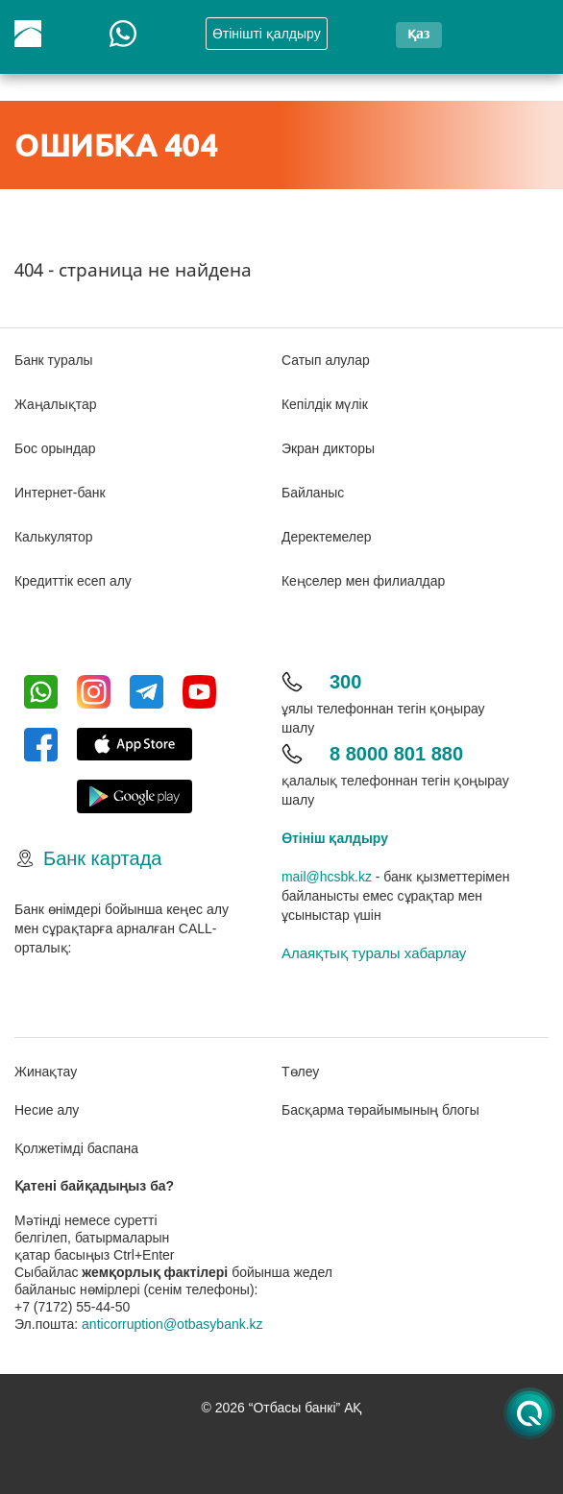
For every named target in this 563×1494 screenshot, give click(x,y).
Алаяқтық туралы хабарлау (374, 953)
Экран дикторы (329, 448)
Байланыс (313, 492)
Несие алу (46, 1110)
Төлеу (300, 1071)
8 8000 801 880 (396, 753)
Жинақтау (45, 1071)
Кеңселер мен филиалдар (364, 581)
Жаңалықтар (55, 404)
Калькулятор (53, 536)
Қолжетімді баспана (76, 1148)
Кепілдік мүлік (325, 404)
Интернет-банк (60, 492)
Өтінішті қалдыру (266, 33)
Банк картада (102, 858)
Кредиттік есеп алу (73, 581)
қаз (418, 33)
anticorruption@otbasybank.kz (172, 1324)
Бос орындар (55, 448)
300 (345, 681)
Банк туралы (53, 360)
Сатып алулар (326, 360)
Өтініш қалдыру (335, 838)
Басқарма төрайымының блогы (380, 1110)
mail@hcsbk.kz (327, 876)
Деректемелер (327, 536)
